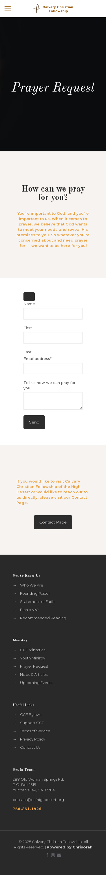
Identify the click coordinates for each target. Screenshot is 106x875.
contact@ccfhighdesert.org (38, 799)
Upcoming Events (36, 682)
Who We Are (31, 585)
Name (29, 303)
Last (27, 351)
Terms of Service (35, 731)
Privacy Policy (32, 739)
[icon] (59, 855)
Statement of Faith (37, 601)
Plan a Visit (29, 609)
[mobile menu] (7, 8)
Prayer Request (34, 666)
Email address (37, 358)
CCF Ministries (32, 650)
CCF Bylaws (30, 714)
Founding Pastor (35, 593)
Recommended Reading (43, 618)
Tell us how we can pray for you (49, 385)
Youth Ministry (32, 658)
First (27, 327)
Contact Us (30, 747)
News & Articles (33, 674)
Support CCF (32, 722)
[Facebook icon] (47, 855)
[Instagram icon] (53, 855)
